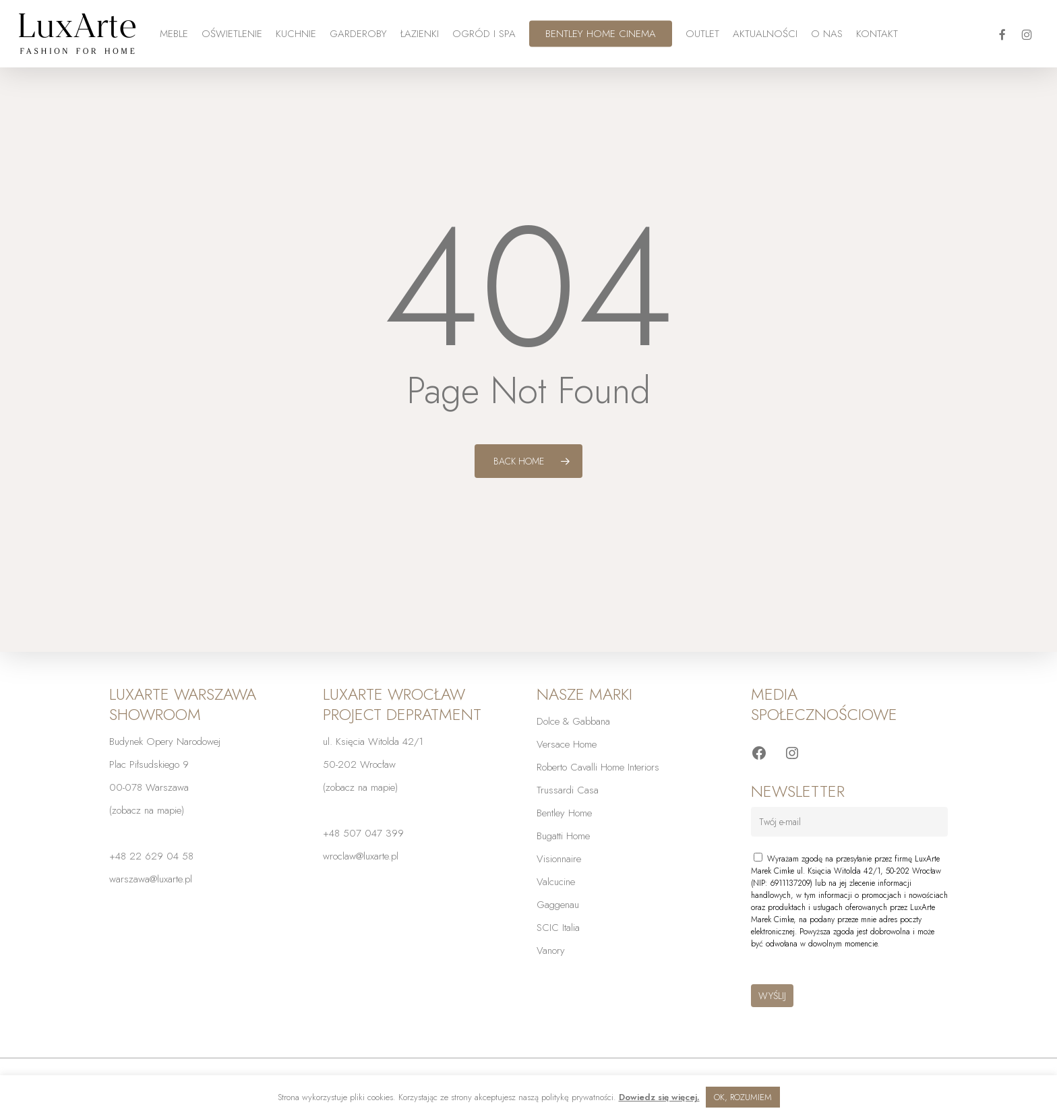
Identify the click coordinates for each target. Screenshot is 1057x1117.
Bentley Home (564, 813)
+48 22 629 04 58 (151, 856)
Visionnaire (559, 858)
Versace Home (567, 744)
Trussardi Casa (568, 790)
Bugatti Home (563, 835)
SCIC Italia (558, 927)
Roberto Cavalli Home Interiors (598, 767)
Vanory (551, 950)
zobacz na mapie (146, 810)
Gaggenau (558, 904)
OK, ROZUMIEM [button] (743, 1097)
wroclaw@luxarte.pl (360, 856)
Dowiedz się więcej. (659, 1097)
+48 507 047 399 (363, 833)
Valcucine (556, 881)
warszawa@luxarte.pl (150, 879)
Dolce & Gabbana (573, 721)
